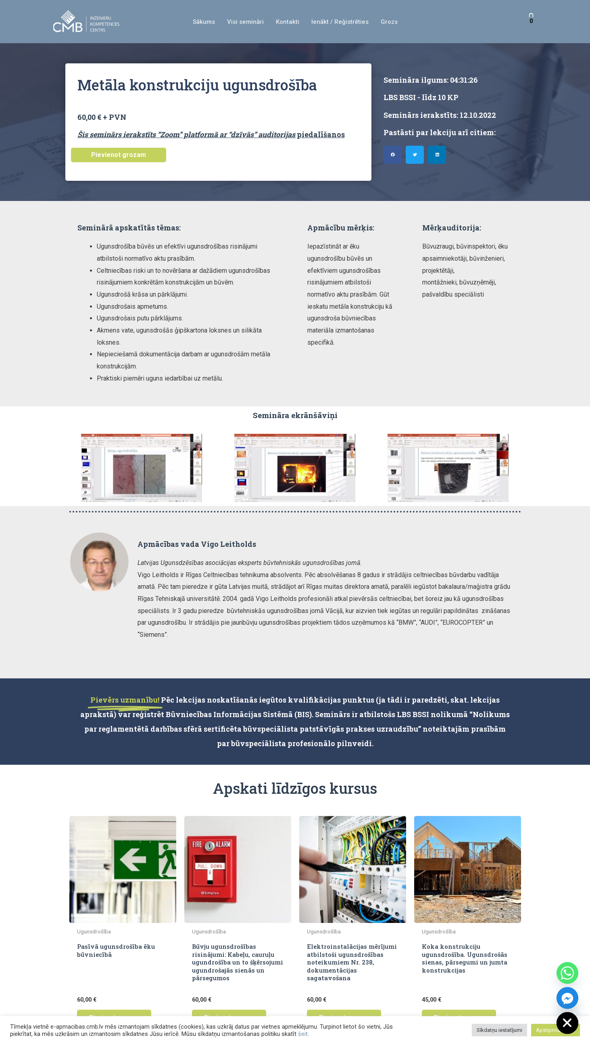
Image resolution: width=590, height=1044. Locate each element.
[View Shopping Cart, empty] (531, 21)
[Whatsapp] (567, 973)
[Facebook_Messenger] (567, 998)
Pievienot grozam (118, 155)
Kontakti (287, 21)
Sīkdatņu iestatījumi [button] (499, 1030)
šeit (303, 1034)
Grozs (389, 21)
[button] (393, 155)
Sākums (204, 21)
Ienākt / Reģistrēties (340, 21)
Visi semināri (245, 21)
